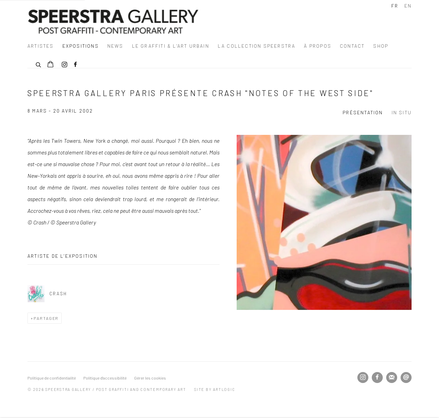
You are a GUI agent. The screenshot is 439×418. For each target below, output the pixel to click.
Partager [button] (46, 318)
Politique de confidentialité (51, 377)
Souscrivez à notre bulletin (391, 377)
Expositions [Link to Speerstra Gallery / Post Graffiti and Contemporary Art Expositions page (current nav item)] (80, 46)
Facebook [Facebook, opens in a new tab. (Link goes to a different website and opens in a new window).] (75, 64)
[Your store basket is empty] (50, 65)
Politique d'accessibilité (105, 377)
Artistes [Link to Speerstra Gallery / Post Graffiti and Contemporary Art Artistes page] (40, 46)
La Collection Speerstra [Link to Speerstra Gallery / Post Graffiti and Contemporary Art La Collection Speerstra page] (257, 46)
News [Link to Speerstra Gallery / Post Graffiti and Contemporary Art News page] (115, 46)
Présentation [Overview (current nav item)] (363, 112)
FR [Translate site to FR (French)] (394, 6)
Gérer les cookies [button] (150, 377)
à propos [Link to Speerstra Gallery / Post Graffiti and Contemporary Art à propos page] (317, 46)
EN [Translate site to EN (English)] (408, 6)
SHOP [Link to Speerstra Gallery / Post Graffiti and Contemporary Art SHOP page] (380, 46)
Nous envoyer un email (406, 377)
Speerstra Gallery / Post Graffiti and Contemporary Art (113, 22)
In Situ (402, 112)
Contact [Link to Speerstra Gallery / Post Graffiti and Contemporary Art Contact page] (352, 46)
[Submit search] (39, 63)
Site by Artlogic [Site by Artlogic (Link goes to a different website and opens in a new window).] (214, 389)
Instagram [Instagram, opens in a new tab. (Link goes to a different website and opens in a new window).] (64, 64)
